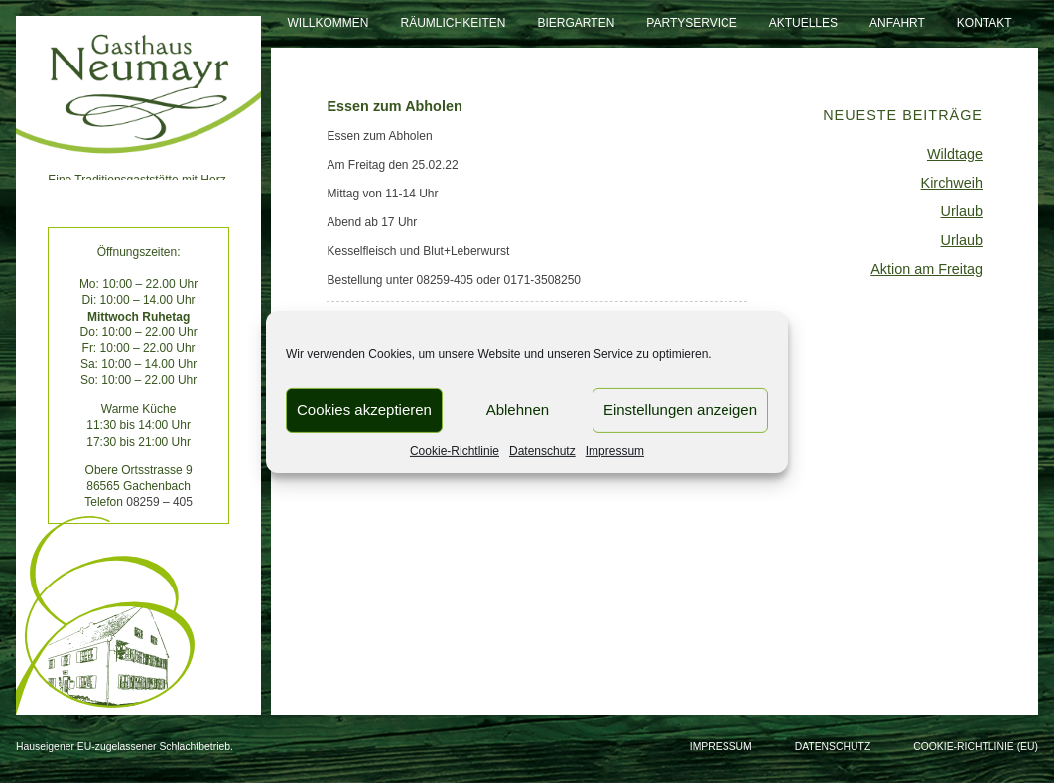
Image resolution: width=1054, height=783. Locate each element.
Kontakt (984, 23)
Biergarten (576, 23)
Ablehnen (517, 409)
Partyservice (691, 23)
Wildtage (955, 154)
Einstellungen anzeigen (680, 409)
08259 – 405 (159, 502)
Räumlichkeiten (453, 23)
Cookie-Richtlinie (454, 450)
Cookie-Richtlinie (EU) (975, 746)
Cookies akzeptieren (364, 409)
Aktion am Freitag (926, 269)
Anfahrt (897, 23)
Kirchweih (952, 183)
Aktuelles (803, 23)
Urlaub (962, 211)
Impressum (615, 450)
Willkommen (327, 23)
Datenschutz (542, 450)
